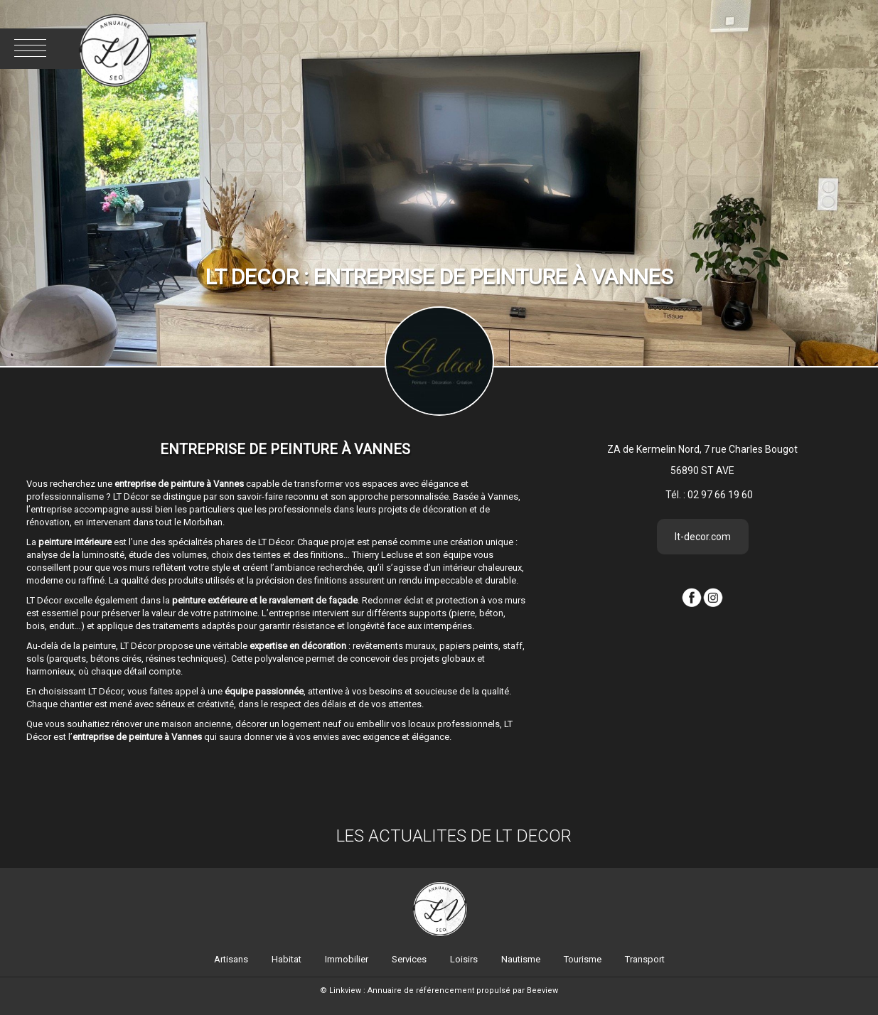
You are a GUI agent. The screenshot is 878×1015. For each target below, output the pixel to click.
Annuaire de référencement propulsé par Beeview (463, 990)
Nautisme (520, 959)
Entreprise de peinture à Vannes (285, 449)
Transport (645, 959)
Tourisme (582, 959)
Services (409, 959)
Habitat (286, 959)
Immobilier (346, 959)
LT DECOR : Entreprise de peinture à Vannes (439, 276)
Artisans (231, 959)
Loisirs (464, 959)
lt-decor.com (703, 536)
